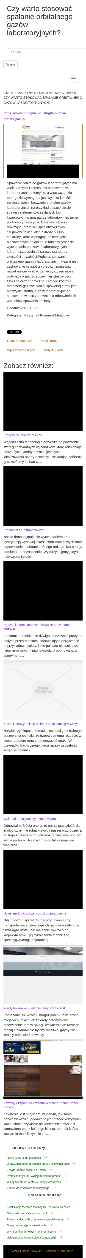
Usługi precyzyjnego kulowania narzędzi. (31, 1237)
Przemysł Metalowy (55, 93)
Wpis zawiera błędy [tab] (21, 350)
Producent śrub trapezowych (23, 530)
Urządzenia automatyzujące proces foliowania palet (38, 1163)
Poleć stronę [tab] (49, 341)
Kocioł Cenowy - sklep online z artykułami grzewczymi (41, 724)
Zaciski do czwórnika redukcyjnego (28, 1188)
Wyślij (10, 64)
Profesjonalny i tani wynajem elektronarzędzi (34, 1176)
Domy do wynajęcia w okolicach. (27, 1225)
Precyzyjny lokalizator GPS (22, 435)
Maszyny (25, 93)
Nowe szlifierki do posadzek (24, 1157)
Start (8, 93)
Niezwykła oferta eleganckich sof (27, 1213)
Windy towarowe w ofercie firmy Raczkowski (35, 1008)
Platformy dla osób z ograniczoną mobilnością (35, 1219)
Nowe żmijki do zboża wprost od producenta (34, 913)
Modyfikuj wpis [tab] (53, 350)
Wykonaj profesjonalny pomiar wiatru (29, 819)
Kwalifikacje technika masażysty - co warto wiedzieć (38, 1207)
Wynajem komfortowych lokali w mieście (31, 1231)
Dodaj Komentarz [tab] (19, 341)
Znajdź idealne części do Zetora (26, 1170)
